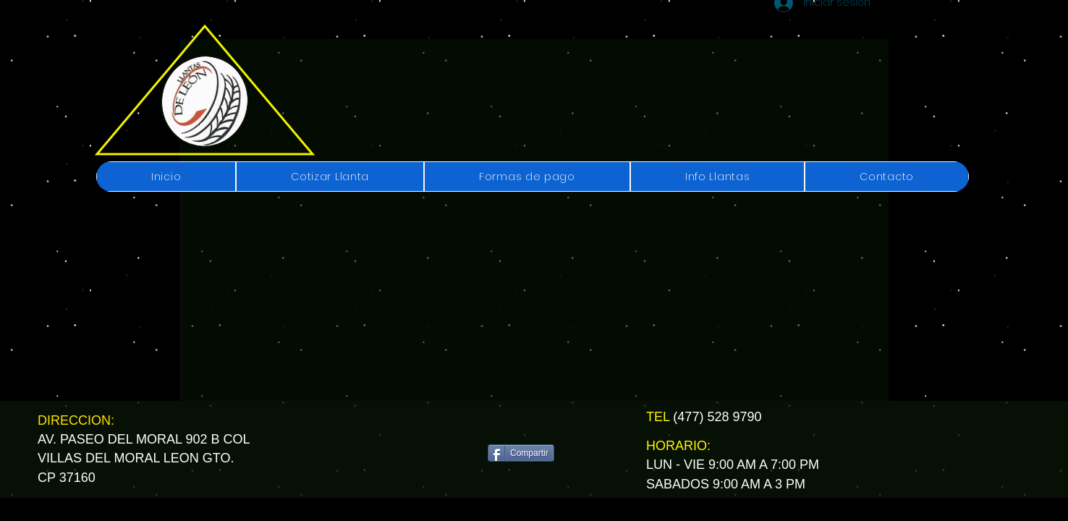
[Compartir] (521, 453)
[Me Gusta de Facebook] (526, 423)
